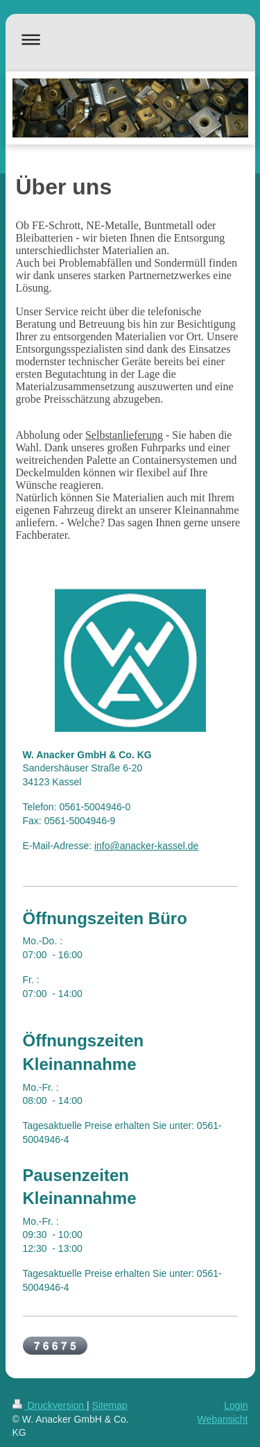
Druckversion (49, 1405)
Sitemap (110, 1405)
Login (236, 1405)
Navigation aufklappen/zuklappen (130, 39)
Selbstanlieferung (124, 435)
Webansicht (223, 1419)
